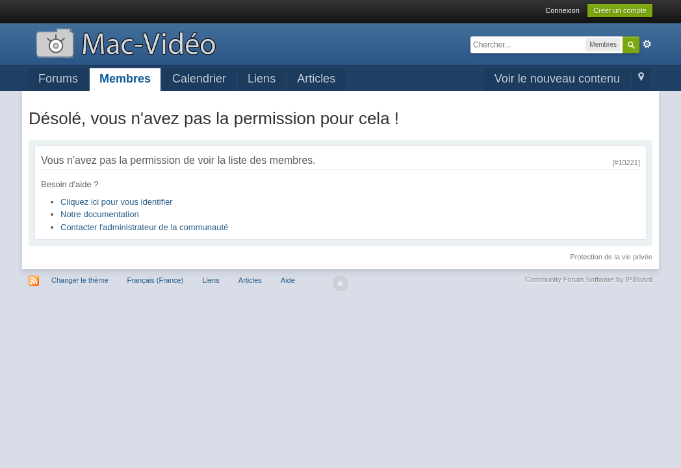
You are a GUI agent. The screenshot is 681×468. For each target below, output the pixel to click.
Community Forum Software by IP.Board (588, 279)
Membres (125, 78)
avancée (647, 44)
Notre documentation (99, 214)
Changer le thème (79, 280)
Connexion (562, 10)
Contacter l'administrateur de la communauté (144, 227)
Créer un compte (620, 10)
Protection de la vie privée (611, 257)
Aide (288, 280)
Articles (316, 78)
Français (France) (155, 280)
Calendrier (199, 78)
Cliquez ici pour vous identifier (116, 202)
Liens (262, 78)
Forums (58, 78)
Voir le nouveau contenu (557, 78)
